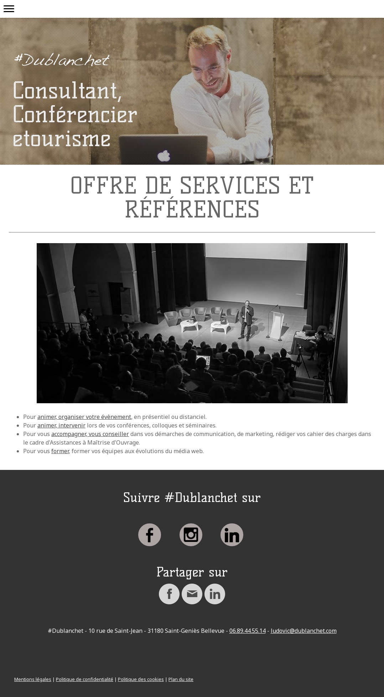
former (60, 451)
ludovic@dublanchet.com (304, 631)
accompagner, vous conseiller (90, 434)
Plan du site (180, 679)
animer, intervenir (61, 425)
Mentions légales (32, 679)
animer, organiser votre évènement (84, 417)
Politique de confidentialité (84, 679)
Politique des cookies (141, 679)
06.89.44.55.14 (247, 631)
